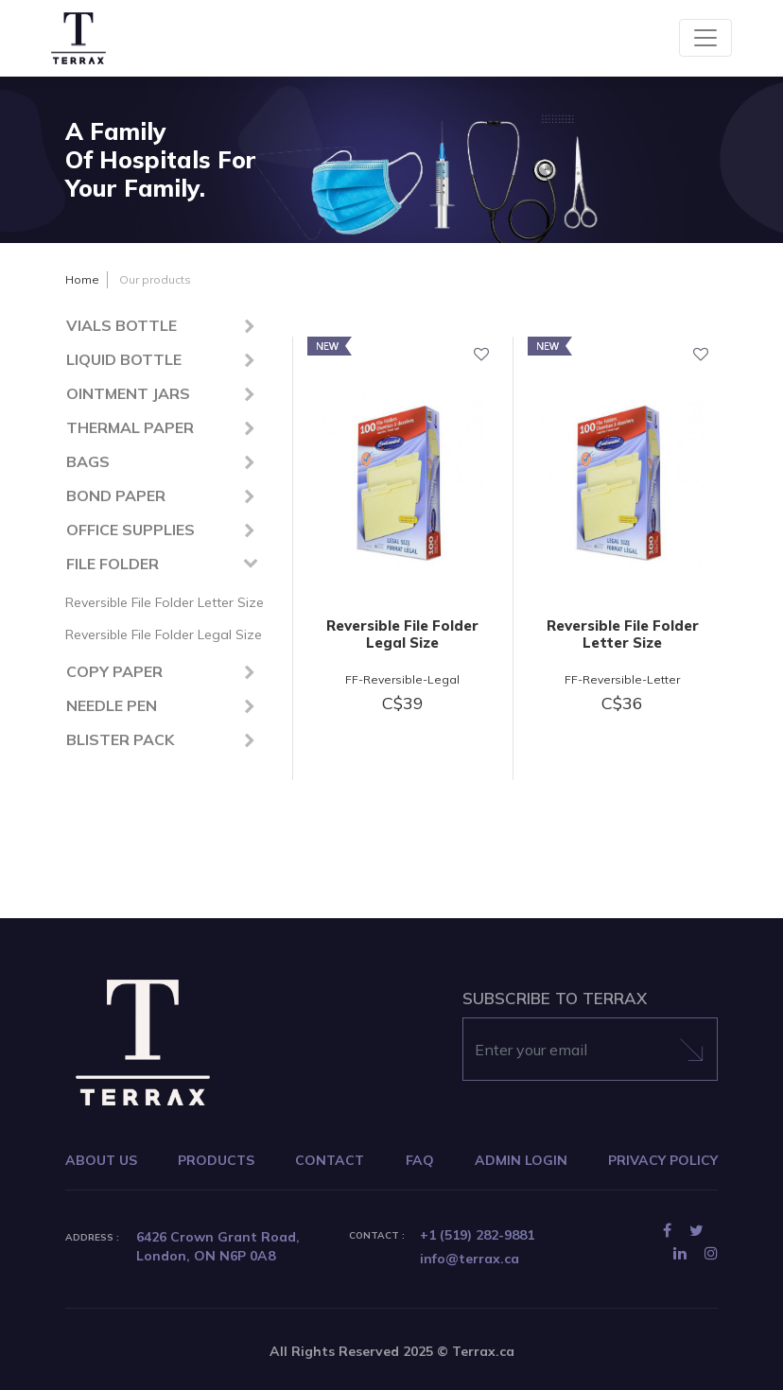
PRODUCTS (216, 1160)
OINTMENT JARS (128, 393)
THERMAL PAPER (130, 427)
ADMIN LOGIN (521, 1160)
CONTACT (329, 1160)
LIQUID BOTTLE (124, 359)
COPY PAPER (114, 671)
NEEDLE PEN (111, 705)
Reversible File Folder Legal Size (163, 634)
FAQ (420, 1160)
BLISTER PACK (120, 739)
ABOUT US (101, 1160)
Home (82, 279)
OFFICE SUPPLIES (130, 529)
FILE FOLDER (112, 563)
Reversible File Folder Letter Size (164, 602)
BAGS (88, 461)
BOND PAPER (115, 495)
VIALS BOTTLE (121, 325)
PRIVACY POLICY (663, 1160)
